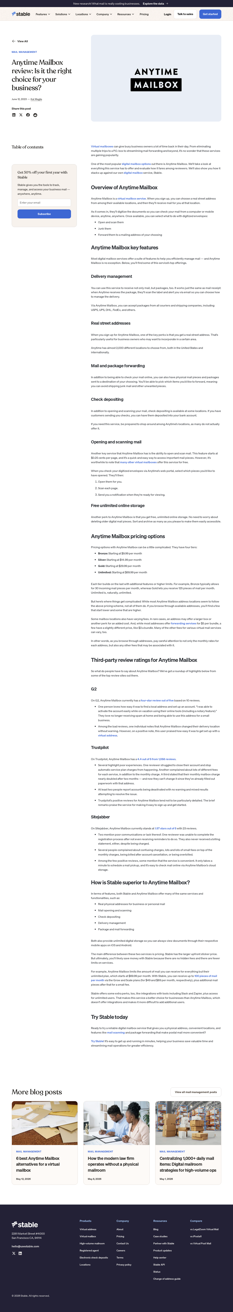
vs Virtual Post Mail (200, 1243)
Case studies (160, 1236)
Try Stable (97, 1041)
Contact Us (122, 1243)
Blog (155, 1229)
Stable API (159, 1265)
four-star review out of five (157, 700)
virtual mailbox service (131, 198)
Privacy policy (123, 1265)
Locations (85, 1265)
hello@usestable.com (25, 1246)
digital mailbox (133, 172)
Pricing (144, 14)
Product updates (162, 1250)
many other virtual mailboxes (138, 462)
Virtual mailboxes (102, 146)
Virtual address (88, 1229)
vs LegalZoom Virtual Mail (204, 1229)
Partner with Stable (163, 1243)
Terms (119, 1258)
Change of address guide (167, 1279)
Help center (159, 1258)
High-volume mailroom (92, 1243)
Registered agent (89, 1250)
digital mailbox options (136, 164)
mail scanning (116, 1032)
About (119, 1229)
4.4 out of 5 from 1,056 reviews (156, 759)
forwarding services (183, 623)
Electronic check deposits (94, 1258)
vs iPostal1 (196, 1236)
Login (167, 14)
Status (156, 1272)
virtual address (107, 735)
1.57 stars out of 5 (165, 828)
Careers (120, 1250)
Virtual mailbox (88, 1236)
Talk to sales (185, 14)
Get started (210, 14)
